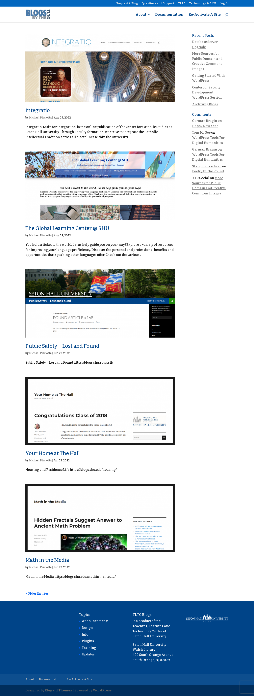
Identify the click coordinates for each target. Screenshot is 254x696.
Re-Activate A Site (205, 15)
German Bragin (204, 121)
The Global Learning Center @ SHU (67, 228)
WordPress (102, 690)
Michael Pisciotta (40, 117)
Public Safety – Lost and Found (62, 346)
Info (85, 634)
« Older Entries (37, 593)
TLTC (182, 3)
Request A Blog (127, 3)
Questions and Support (158, 3)
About (141, 15)
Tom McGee (201, 132)
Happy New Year (205, 126)
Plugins (88, 641)
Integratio (37, 110)
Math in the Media (47, 560)
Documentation (169, 15)
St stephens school (206, 166)
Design (87, 628)
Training (89, 648)
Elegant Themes (58, 690)
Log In (224, 3)
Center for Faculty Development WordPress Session (207, 92)
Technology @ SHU (202, 3)
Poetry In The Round (208, 171)
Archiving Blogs (205, 104)
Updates (88, 654)
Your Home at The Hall (52, 453)
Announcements (95, 621)
